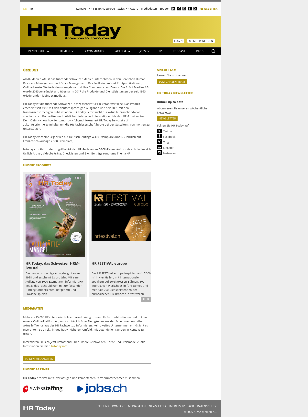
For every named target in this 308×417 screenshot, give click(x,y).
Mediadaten (149, 8)
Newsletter (208, 8)
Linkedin (168, 148)
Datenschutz (206, 406)
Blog (200, 51)
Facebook (169, 137)
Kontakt (81, 8)
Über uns (102, 406)
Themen (66, 51)
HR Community (93, 51)
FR (31, 8)
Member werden (201, 41)
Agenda (122, 51)
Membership (38, 51)
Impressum (177, 406)
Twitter (167, 131)
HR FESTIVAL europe (102, 8)
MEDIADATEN (137, 406)
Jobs (144, 51)
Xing (166, 142)
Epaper (164, 8)
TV (160, 51)
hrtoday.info (59, 346)
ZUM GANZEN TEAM (172, 81)
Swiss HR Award (127, 8)
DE (25, 8)
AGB (191, 406)
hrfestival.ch (136, 294)
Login (178, 41)
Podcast (179, 51)
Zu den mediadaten (39, 359)
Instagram (170, 153)
